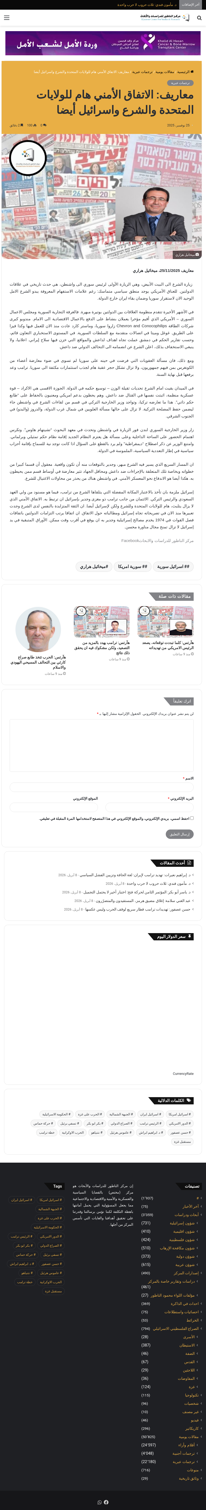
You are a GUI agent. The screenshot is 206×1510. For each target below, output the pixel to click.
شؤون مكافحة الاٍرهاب (177, 1248)
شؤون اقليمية (184, 1231)
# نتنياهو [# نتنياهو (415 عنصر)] (96, 1132)
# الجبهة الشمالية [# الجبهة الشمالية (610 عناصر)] (121, 1114)
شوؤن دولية (185, 1256)
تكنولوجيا (192, 1395)
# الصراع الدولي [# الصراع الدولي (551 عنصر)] (121, 1123)
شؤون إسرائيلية (182, 1223)
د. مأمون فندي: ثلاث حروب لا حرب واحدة (146, 5)
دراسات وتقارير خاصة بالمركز (171, 1281)
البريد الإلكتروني (181, 798)
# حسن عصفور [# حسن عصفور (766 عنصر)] (181, 1132)
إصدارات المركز (186, 1273)
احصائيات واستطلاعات (181, 1312)
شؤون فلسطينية (182, 1240)
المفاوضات (186, 1378)
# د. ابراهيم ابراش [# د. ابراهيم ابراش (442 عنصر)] (151, 1132)
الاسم (188, 778)
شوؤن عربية (185, 1264)
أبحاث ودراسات (187, 1215)
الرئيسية (185, 72)
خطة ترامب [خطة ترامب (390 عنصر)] (46, 1132)
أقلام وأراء (186, 1445)
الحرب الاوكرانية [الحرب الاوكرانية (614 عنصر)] (73, 1132)
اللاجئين (189, 1370)
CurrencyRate (183, 1074)
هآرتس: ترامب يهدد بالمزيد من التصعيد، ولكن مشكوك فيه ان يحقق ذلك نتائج (102, 648)
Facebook (130, 540)
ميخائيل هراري (93, 566)
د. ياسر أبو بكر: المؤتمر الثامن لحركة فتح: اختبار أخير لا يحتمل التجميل (136, 892)
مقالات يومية (165, 72)
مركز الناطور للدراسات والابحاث (166, 540)
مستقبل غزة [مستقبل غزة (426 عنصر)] (182, 1142)
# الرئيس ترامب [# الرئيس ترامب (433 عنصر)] (150, 1123)
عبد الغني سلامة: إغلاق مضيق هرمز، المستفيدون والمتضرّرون (143, 900)
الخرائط (192, 1320)
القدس (189, 1362)
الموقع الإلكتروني (85, 798)
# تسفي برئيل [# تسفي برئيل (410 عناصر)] (69, 1123)
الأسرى (189, 1337)
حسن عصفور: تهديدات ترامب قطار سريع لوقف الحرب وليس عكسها (137, 909)
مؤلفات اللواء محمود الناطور (173, 1295)
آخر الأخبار (191, 1206)
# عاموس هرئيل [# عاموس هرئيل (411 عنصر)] (120, 1132)
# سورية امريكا (131, 566)
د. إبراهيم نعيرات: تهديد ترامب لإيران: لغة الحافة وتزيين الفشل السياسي (135, 875)
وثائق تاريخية (189, 1478)
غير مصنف (190, 1412)
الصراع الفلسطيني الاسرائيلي (176, 1328)
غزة (192, 1387)
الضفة (190, 1353)
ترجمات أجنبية (183, 1453)
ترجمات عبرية (142, 72)
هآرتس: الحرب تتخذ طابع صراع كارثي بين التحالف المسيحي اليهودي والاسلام (38, 662)
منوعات (193, 1470)
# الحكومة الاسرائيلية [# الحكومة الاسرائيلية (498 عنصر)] (56, 1114)
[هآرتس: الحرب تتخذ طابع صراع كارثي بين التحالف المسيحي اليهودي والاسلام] (38, 629)
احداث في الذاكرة (185, 1303)
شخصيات (191, 1403)
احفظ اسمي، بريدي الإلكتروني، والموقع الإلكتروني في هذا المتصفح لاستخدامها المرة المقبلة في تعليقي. (114, 819)
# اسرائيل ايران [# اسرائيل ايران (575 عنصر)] (150, 1114)
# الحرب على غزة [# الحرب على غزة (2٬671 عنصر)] (90, 1114)
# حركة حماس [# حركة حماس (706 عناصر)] (43, 1123)
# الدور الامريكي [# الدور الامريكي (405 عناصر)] (180, 1123)
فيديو (195, 1420)
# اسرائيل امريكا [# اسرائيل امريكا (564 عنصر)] (180, 1114)
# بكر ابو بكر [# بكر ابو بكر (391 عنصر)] (95, 1123)
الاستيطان (187, 1345)
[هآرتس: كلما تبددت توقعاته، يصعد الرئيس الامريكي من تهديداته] (166, 622)
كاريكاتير (192, 1428)
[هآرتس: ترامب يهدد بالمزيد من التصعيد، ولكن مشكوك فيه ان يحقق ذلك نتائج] (102, 622)
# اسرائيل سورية (172, 566)
